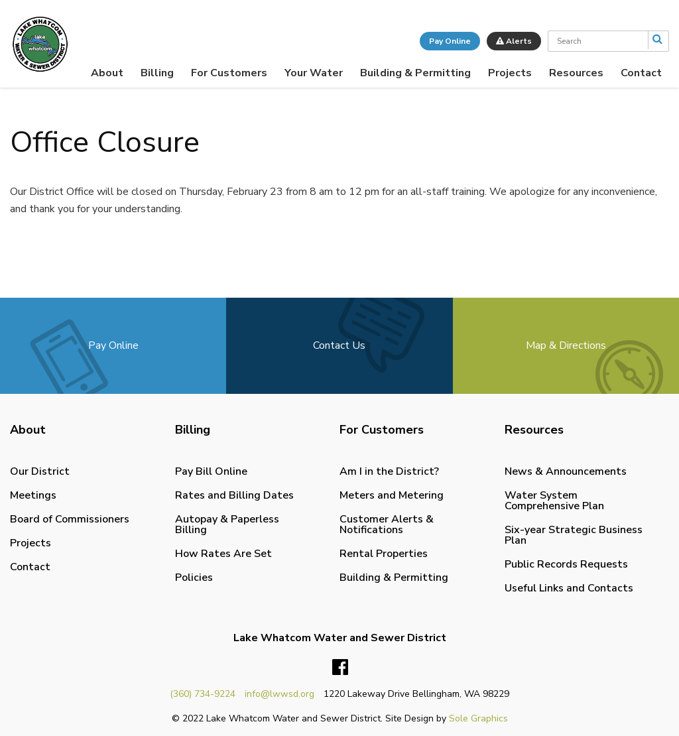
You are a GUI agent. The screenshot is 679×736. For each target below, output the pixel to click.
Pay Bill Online (211, 471)
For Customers (229, 73)
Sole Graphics (478, 718)
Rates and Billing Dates (234, 495)
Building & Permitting (415, 73)
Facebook (340, 668)
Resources (576, 73)
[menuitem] (107, 73)
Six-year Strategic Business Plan (574, 535)
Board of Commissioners (69, 519)
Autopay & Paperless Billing (227, 524)
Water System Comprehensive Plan (554, 500)
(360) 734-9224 (202, 694)
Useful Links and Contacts (569, 588)
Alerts (514, 41)
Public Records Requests (566, 564)
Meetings (33, 495)
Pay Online (450, 41)
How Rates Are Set (223, 553)
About (107, 73)
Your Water (313, 73)
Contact (641, 73)
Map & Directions (566, 345)
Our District (40, 471)
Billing (157, 73)
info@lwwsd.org (279, 694)
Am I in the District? (389, 471)
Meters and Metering (392, 495)
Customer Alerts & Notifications (387, 524)
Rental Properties (384, 553)
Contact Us (339, 345)
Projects (510, 73)
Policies (194, 577)
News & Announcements (566, 471)
